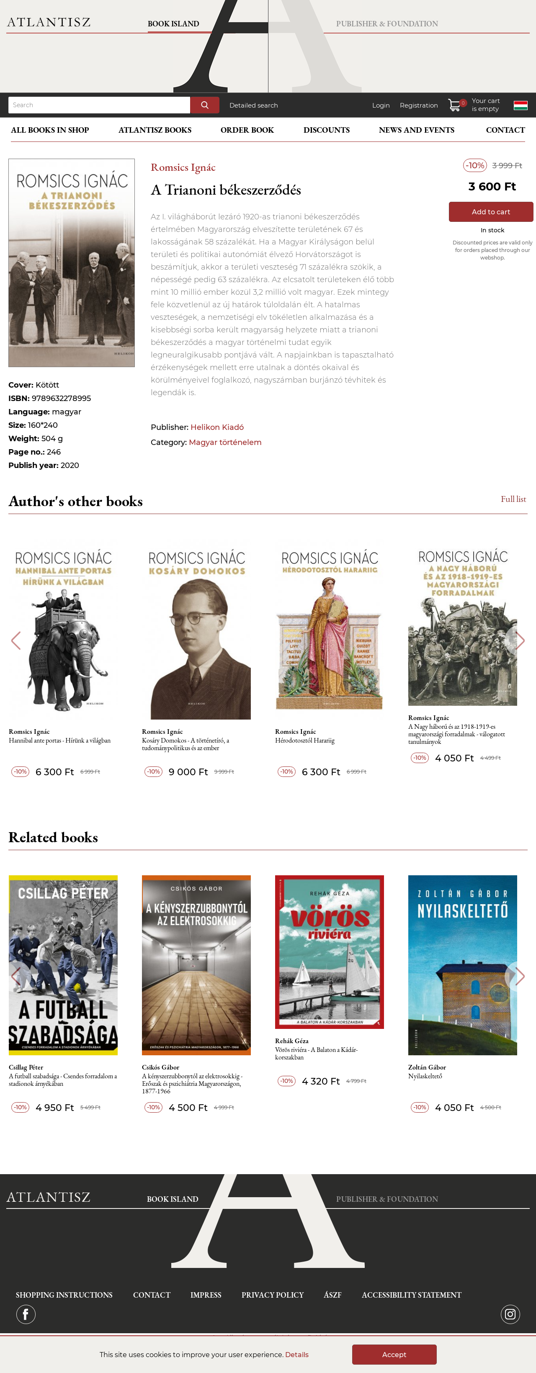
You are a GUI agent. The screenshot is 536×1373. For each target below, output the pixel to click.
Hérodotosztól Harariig (310, 741)
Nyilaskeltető (431, 1076)
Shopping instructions (64, 1295)
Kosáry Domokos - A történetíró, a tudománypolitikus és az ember (190, 744)
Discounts (327, 130)
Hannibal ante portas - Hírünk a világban (63, 741)
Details (297, 1355)
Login (381, 105)
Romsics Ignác (183, 166)
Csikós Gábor (165, 1067)
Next (520, 640)
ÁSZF (333, 1295)
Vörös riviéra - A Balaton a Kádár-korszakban (322, 1054)
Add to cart (491, 212)
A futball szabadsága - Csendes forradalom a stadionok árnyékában (67, 1080)
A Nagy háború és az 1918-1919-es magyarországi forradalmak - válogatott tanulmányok (463, 734)
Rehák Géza (297, 1041)
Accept (394, 1355)
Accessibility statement (411, 1295)
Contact (505, 130)
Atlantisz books (155, 130)
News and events (416, 130)
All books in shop (50, 130)
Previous (15, 640)
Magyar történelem (225, 442)
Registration (419, 105)
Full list (513, 499)
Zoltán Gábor (433, 1067)
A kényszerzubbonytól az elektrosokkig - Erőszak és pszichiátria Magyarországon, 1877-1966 (197, 1083)
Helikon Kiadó (217, 427)
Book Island (173, 23)
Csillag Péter (30, 1067)
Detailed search (253, 105)
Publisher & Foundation (387, 23)
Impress (206, 1295)
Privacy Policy (273, 1295)
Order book (247, 130)
